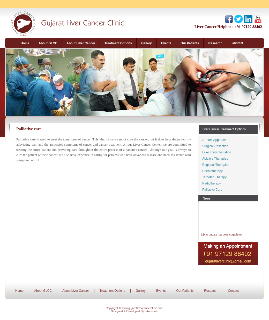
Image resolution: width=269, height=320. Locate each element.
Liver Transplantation (216, 152)
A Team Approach (214, 140)
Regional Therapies (215, 165)
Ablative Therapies (215, 158)
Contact (233, 291)
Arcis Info (152, 311)
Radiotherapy (211, 183)
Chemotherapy (212, 171)
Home (19, 291)
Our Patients (184, 291)
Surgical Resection (215, 146)
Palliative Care (212, 189)
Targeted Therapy (214, 177)
